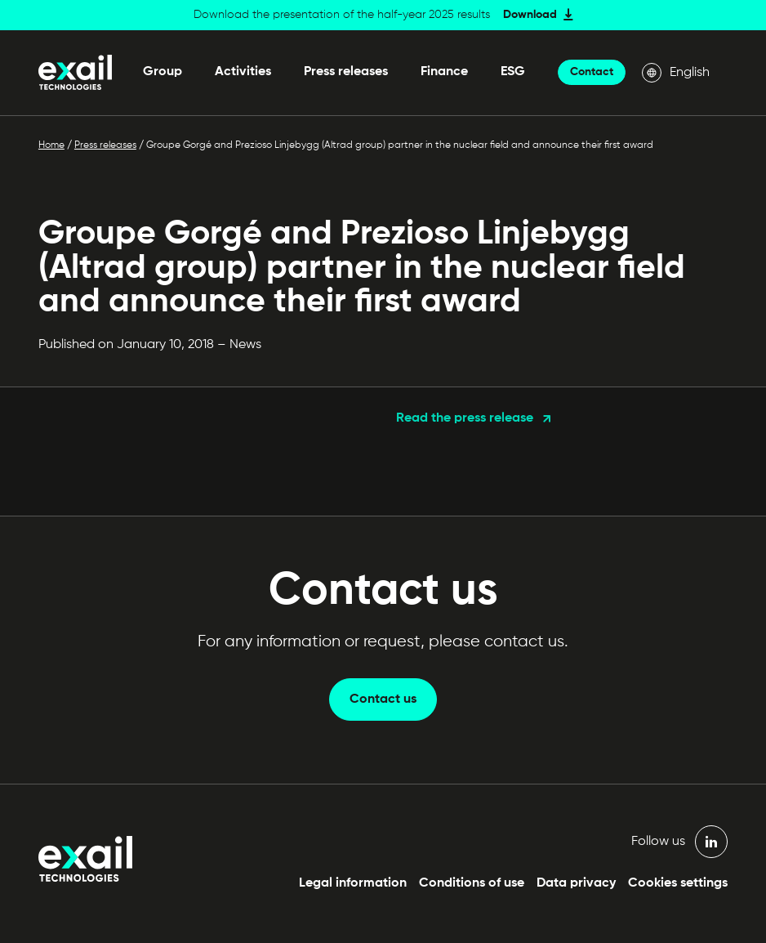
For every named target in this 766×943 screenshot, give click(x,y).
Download (530, 14)
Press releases (346, 71)
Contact (591, 72)
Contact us (383, 699)
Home (51, 145)
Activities (243, 71)
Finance (444, 71)
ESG (513, 71)
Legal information (353, 883)
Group (162, 71)
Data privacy (576, 883)
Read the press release (464, 418)
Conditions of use (471, 883)
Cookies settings (678, 883)
